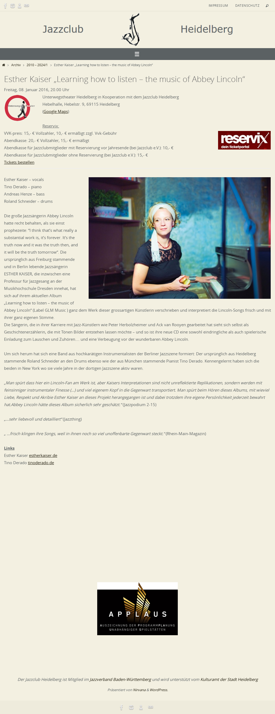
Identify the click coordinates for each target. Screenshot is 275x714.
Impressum (218, 5)
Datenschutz (247, 5)
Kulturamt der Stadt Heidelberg (229, 679)
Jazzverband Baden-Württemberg (120, 679)
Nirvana (139, 689)
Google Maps (56, 111)
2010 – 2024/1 (37, 65)
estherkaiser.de (43, 455)
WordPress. (159, 689)
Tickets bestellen (19, 162)
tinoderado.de (41, 462)
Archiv (16, 65)
